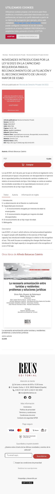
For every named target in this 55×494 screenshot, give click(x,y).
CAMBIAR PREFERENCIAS (27, 36)
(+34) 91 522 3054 (35, 390)
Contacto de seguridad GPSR (27, 418)
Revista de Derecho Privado (17, 55)
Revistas (5, 55)
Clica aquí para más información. (27, 23)
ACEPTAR (10, 36)
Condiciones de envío (27, 415)
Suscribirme (41, 456)
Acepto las (28, 463)
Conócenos (28, 407)
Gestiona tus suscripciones (27, 468)
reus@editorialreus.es (27, 393)
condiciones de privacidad (32, 463)
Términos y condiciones (27, 412)
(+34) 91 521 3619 (20, 390)
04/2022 (11, 122)
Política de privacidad (27, 410)
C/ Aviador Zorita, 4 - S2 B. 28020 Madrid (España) (27, 387)
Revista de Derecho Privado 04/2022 (37, 55)
